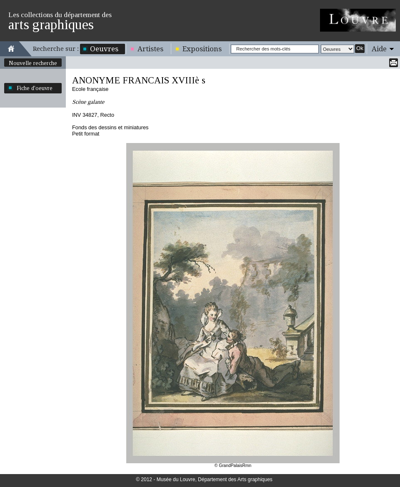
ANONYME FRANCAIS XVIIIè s (138, 80)
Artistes (150, 49)
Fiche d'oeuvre (34, 88)
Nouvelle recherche (33, 63)
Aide (379, 49)
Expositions (202, 49)
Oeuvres (104, 49)
